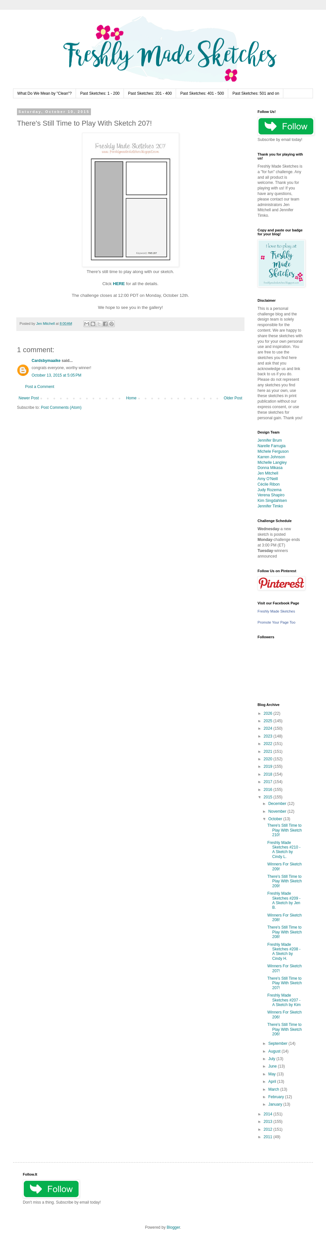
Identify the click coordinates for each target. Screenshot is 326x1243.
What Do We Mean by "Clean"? (44, 93)
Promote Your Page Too (276, 622)
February (276, 1097)
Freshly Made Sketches (276, 611)
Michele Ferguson (273, 451)
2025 (269, 721)
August (275, 1051)
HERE (119, 283)
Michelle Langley (272, 462)
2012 (269, 1129)
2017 (269, 782)
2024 (269, 728)
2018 (269, 774)
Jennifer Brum (270, 440)
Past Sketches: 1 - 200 (100, 93)
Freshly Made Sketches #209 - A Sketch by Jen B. (284, 900)
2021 (269, 751)
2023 (269, 736)
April (272, 1081)
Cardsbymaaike (46, 360)
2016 (269, 789)
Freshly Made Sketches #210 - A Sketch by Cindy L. (284, 849)
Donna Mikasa (270, 467)
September (278, 1043)
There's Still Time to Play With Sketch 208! (284, 932)
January (275, 1104)
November (278, 811)
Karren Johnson (271, 457)
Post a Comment (39, 386)
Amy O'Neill (268, 478)
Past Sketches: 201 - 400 (150, 93)
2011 (269, 1137)
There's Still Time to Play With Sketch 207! (284, 983)
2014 (269, 1114)
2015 (269, 797)
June (273, 1066)
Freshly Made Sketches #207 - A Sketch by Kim (284, 1000)
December (278, 803)
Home (131, 398)
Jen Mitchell (268, 473)
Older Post (233, 398)
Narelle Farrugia (272, 446)
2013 (269, 1121)
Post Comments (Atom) (61, 407)
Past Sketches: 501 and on (255, 93)
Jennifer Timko (270, 506)
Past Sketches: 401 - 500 (202, 93)
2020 (269, 759)
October (275, 819)
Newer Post (29, 398)
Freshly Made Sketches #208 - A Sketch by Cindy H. (284, 951)
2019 (269, 766)
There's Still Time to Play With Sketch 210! (284, 830)
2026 (269, 713)
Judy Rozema (269, 490)
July (272, 1059)
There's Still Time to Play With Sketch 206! (284, 1029)
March (274, 1089)
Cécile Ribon (269, 484)
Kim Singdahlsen (272, 500)
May (272, 1074)
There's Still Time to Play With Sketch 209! (284, 881)
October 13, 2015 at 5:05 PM (56, 375)
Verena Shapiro (271, 495)
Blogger (173, 1227)
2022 (269, 743)
